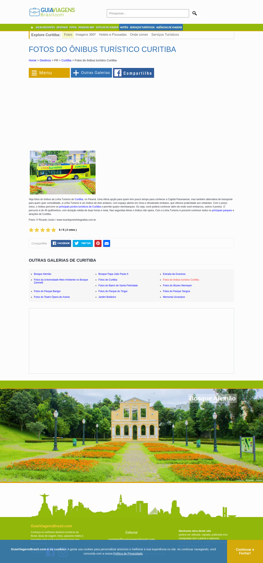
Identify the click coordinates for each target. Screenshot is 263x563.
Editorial (131, 532)
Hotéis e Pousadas (113, 34)
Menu (45, 72)
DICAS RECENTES (45, 27)
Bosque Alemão (42, 274)
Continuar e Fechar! (245, 551)
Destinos (45, 60)
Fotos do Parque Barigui (47, 291)
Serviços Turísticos (165, 34)
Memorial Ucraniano (174, 297)
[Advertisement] (73, 111)
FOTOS (73, 27)
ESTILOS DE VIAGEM (107, 27)
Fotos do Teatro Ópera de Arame (52, 297)
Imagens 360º (86, 34)
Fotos (68, 34)
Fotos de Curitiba (107, 279)
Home (32, 60)
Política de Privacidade (128, 553)
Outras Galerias (95, 73)
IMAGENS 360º (86, 27)
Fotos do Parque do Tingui (112, 291)
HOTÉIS (124, 27)
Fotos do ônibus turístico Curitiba (181, 279)
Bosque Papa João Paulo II (113, 274)
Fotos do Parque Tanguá (176, 291)
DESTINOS (62, 27)
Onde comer (139, 34)
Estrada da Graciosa (174, 274)
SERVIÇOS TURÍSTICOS (142, 27)
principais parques (222, 210)
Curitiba (66, 60)
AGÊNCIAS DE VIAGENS (169, 27)
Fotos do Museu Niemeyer (177, 285)
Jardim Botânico (107, 297)
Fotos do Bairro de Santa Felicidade (118, 285)
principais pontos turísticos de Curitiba (80, 206)
